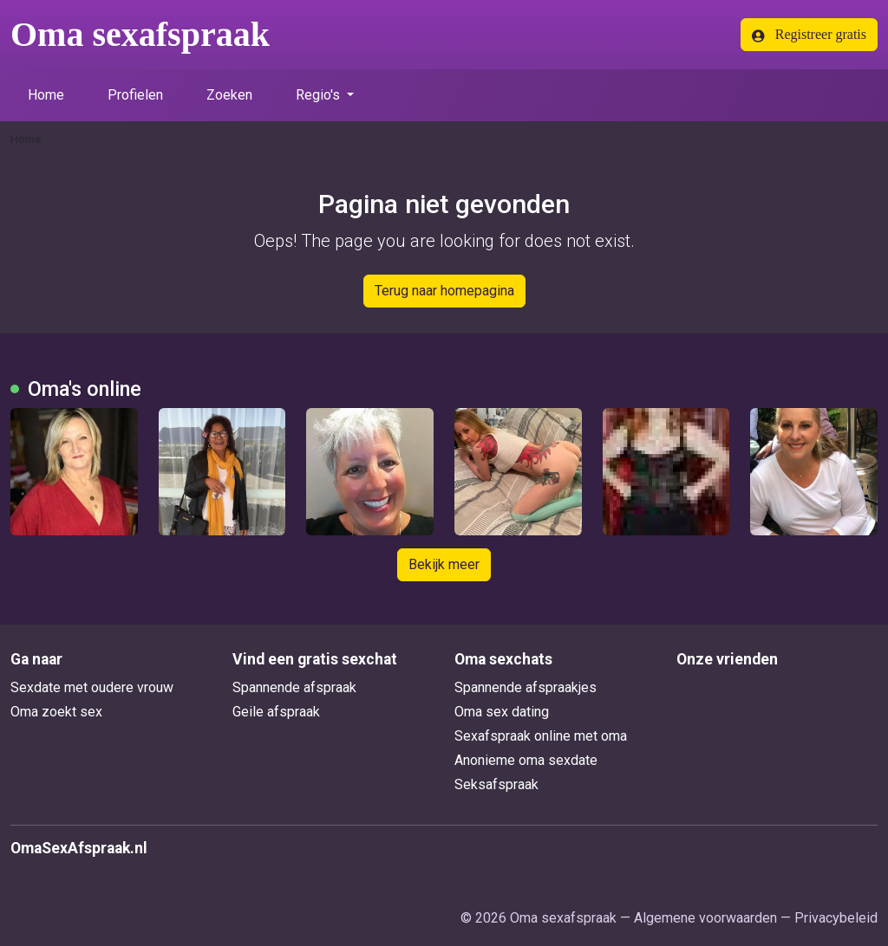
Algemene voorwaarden (705, 918)
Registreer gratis (809, 34)
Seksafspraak (496, 784)
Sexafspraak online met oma (540, 736)
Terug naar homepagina (444, 290)
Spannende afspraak (294, 687)
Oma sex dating (501, 711)
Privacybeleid (836, 918)
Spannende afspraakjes (525, 687)
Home (46, 95)
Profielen (135, 95)
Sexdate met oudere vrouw (91, 687)
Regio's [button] (319, 95)
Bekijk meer (444, 564)
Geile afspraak (276, 711)
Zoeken (229, 95)
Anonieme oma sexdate (525, 760)
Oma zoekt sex (56, 711)
